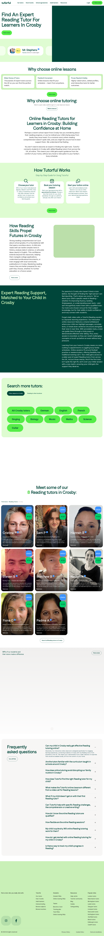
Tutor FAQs (56, 912)
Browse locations (41, 909)
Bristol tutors (91, 919)
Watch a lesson (52, 108)
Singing (16, 419)
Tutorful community (76, 899)
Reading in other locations (34, 393)
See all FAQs (12, 759)
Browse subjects (41, 906)
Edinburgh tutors (93, 922)
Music (52, 419)
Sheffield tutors (92, 917)
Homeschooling (40, 904)
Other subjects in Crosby (16, 393)
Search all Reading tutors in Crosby (52, 640)
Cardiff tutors (92, 924)
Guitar (15, 428)
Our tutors (20, 3)
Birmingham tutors (93, 901)
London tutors (92, 896)
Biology (34, 419)
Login (88, 3)
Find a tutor (6, 32)
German (44, 410)
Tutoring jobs (57, 909)
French (81, 410)
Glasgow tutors (92, 906)
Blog (71, 901)
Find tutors (4, 501)
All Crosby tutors (21, 410)
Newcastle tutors (93, 912)
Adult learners (54, 3)
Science (87, 419)
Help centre (73, 896)
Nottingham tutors (93, 914)
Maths (69, 419)
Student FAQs (57, 896)
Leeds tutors (91, 904)
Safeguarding (74, 906)
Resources (64, 3)
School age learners (42, 3)
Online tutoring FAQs (59, 899)
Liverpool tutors (92, 909)
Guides (72, 904)
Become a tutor (57, 907)
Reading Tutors (13, 501)
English (63, 410)
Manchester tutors (93, 899)
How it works (30, 3)
